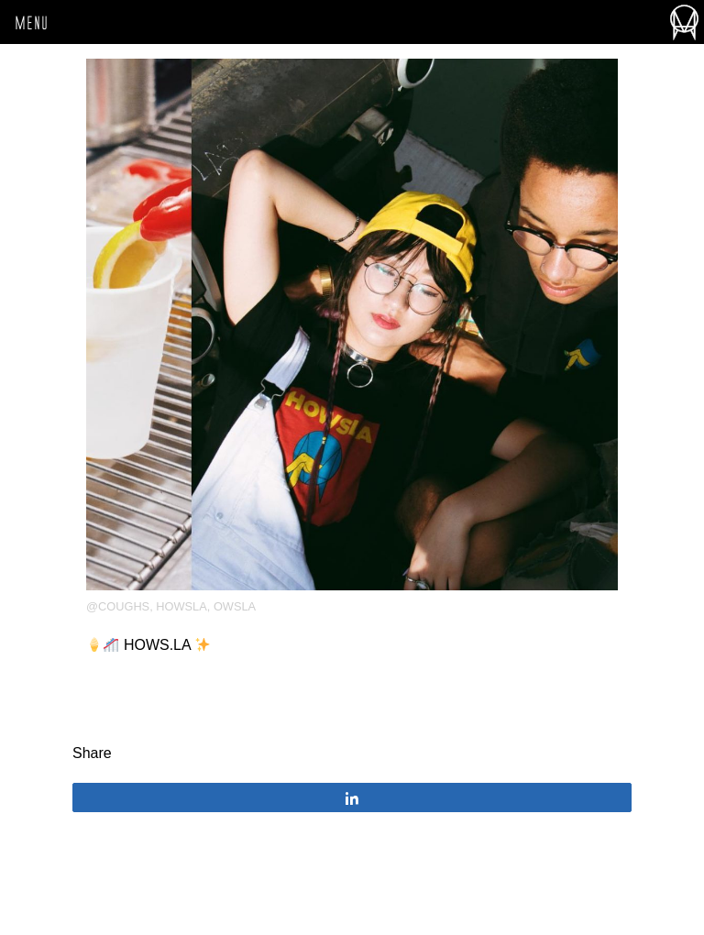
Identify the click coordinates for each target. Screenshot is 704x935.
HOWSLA (181, 606)
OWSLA (235, 606)
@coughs (117, 606)
